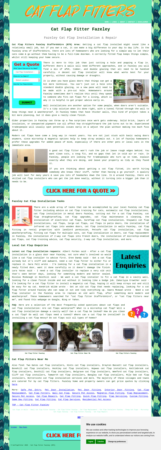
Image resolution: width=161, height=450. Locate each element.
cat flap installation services (62, 378)
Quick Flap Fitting (95, 396)
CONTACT (131, 22)
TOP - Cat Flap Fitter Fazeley (30, 405)
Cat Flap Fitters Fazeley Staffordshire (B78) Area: (46, 44)
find (21, 365)
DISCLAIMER (143, 22)
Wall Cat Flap (60, 393)
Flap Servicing (118, 396)
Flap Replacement (137, 393)
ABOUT (122, 22)
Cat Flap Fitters (39, 393)
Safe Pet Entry (31, 390)
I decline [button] (100, 441)
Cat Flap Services (69, 399)
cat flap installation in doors (101, 233)
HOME (107, 22)
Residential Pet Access (97, 399)
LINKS (114, 22)
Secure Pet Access (83, 393)
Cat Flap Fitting (70, 396)
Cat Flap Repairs (47, 396)
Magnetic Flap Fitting (110, 393)
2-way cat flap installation (101, 239)
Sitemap (14, 427)
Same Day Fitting (22, 399)
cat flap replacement (136, 233)
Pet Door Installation (59, 390)
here (14, 384)
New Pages (23, 427)
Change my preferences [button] (117, 441)
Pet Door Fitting (89, 390)
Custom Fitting (139, 396)
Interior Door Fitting (119, 390)
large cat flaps (77, 223)
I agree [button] (90, 441)
